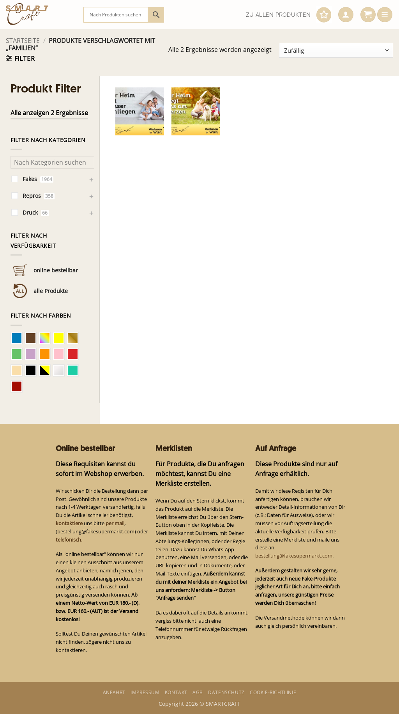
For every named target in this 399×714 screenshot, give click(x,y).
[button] (345, 15)
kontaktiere (69, 523)
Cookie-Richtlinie (273, 692)
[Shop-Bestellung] (336, 50)
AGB (197, 692)
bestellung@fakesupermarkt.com (293, 555)
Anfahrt (114, 692)
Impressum (145, 692)
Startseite (23, 40)
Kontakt (176, 692)
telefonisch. (69, 539)
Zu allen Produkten (278, 15)
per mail (115, 523)
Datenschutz (226, 692)
